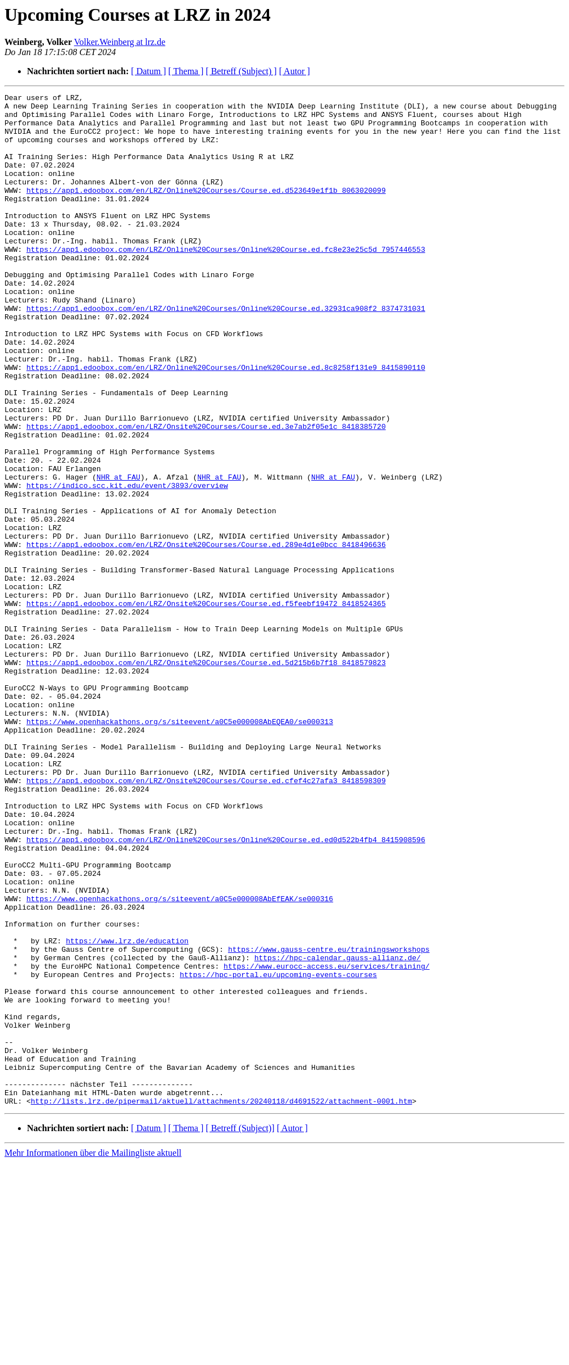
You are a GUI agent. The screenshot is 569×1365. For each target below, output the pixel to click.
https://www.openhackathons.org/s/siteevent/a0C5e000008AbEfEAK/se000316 (179, 1060)
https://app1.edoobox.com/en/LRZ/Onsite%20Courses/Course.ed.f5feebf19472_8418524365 (206, 706)
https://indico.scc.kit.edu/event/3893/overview (127, 564)
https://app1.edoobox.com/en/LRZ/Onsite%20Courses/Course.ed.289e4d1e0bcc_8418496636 (206, 635)
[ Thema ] (186, 71)
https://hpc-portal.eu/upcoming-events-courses (278, 1151)
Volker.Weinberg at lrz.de (120, 42)
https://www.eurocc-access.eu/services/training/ (327, 1141)
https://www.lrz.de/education (127, 1111)
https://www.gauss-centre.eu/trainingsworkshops (329, 1121)
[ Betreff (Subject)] (240, 1330)
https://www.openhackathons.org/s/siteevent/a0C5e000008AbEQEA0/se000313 (179, 848)
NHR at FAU (118, 554)
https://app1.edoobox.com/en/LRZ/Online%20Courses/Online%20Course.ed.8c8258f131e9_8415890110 (225, 423)
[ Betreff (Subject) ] (241, 71)
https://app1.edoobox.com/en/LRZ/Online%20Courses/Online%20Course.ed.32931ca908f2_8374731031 (225, 352)
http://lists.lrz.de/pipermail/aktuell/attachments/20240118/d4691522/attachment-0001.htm (221, 1303)
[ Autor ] (294, 71)
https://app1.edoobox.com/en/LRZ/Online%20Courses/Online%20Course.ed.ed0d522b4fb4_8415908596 (225, 989)
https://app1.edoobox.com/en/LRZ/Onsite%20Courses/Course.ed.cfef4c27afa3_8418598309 (206, 919)
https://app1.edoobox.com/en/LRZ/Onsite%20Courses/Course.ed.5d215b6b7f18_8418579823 (206, 777)
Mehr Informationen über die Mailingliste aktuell (92, 1355)
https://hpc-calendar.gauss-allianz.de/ (337, 1131)
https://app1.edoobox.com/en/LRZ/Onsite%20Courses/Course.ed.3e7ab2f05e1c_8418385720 (206, 494)
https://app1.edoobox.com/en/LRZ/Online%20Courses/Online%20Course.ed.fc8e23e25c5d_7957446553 (225, 281)
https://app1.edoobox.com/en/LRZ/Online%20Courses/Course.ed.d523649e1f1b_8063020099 (206, 210)
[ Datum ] (148, 71)
